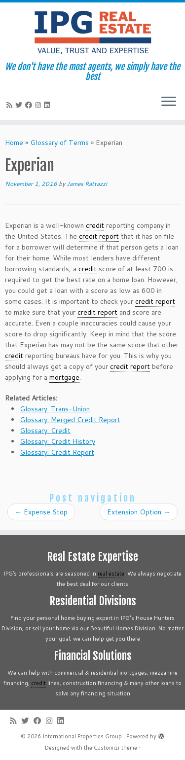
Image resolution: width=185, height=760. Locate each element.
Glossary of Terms (59, 142)
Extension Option (138, 512)
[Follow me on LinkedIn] (48, 105)
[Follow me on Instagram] (39, 105)
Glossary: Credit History (57, 441)
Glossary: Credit (45, 430)
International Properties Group (82, 736)
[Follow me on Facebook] (30, 105)
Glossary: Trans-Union (55, 409)
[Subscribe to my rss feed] (10, 105)
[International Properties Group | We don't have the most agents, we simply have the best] (92, 32)
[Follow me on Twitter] (20, 105)
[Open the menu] (168, 102)
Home (14, 142)
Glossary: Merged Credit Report (70, 420)
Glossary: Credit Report (57, 452)
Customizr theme (115, 748)
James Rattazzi (87, 184)
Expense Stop (41, 512)
